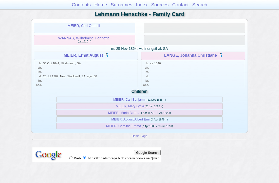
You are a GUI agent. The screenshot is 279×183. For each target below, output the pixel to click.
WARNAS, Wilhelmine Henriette (83, 38)
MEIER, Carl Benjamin (129, 99)
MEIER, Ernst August (83, 55)
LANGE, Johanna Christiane (190, 55)
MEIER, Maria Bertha (123, 113)
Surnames (121, 4)
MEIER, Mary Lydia (130, 106)
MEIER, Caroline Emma (123, 126)
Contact (180, 4)
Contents (81, 4)
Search (199, 4)
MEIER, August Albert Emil (130, 119)
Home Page (139, 136)
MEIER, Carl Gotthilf (84, 26)
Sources (160, 4)
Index (141, 4)
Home (100, 4)
